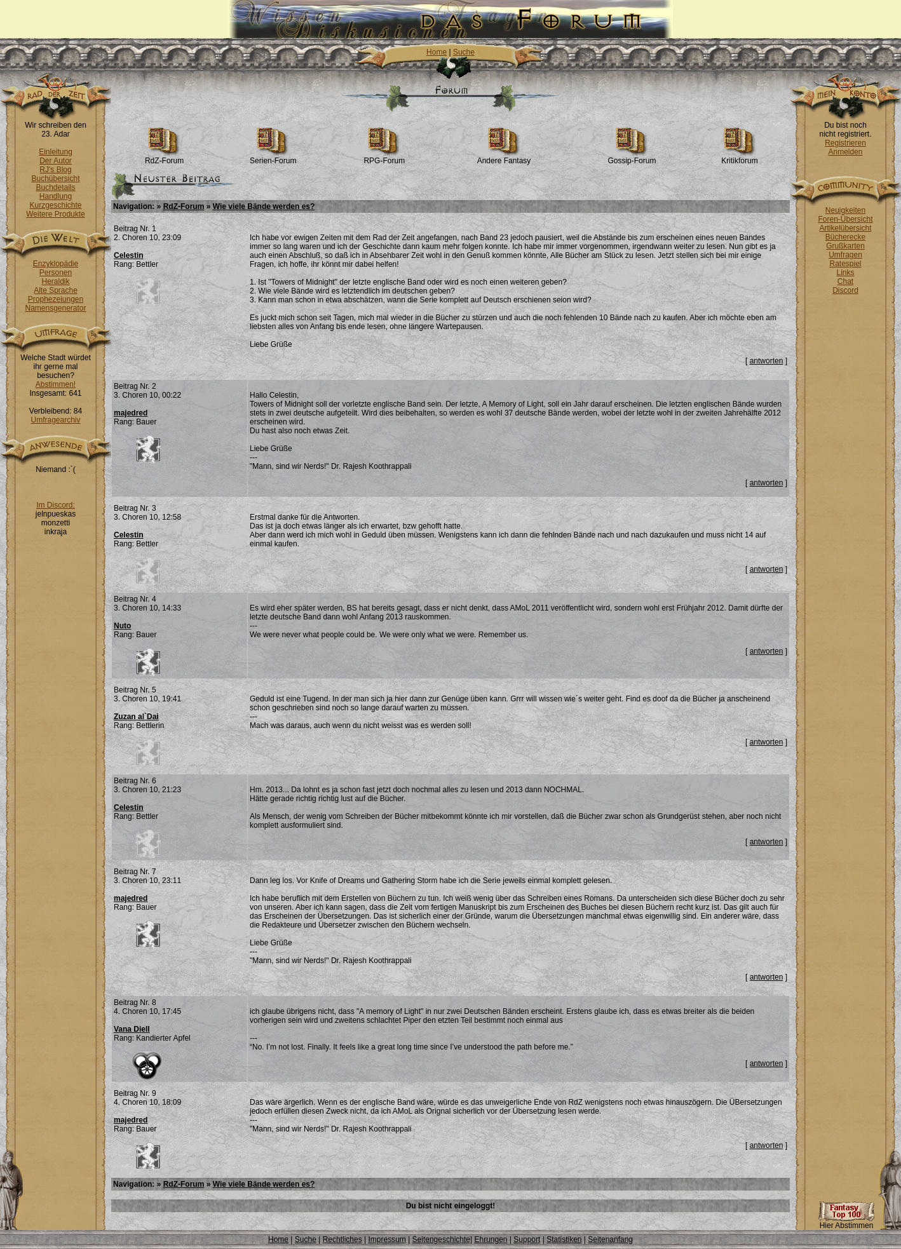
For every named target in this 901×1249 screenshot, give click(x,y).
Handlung (55, 196)
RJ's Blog (55, 169)
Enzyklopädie (55, 263)
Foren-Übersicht (845, 219)
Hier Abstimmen (846, 1222)
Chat (845, 281)
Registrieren (845, 142)
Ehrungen (490, 1239)
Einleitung (55, 151)
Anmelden (845, 151)
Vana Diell (132, 1029)
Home (436, 52)
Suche (464, 52)
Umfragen (845, 254)
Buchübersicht (55, 178)
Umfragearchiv (55, 419)
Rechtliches (342, 1239)
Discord (845, 290)
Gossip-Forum (631, 157)
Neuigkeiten (845, 210)
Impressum (386, 1239)
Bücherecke (845, 237)
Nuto (122, 625)
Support (526, 1239)
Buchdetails (55, 187)
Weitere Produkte (55, 214)
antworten (766, 360)
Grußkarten (845, 245)
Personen (55, 272)
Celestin (129, 255)
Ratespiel (845, 263)
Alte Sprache (56, 290)
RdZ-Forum (164, 157)
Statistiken (563, 1239)
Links (845, 272)
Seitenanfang (610, 1239)
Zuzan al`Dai (136, 716)
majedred (130, 412)
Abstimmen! (56, 384)
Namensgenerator (55, 308)
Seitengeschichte (441, 1239)
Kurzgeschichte (55, 205)
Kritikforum (739, 157)
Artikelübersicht (845, 228)
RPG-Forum (384, 157)
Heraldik (55, 281)
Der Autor (55, 160)
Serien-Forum (273, 157)
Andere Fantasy (504, 157)
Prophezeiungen (55, 299)
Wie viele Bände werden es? (264, 206)
